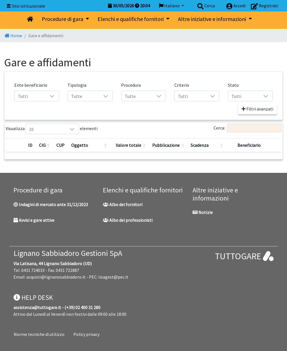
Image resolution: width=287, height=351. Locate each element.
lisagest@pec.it (113, 277)
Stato (233, 85)
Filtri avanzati (257, 109)
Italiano (169, 5)
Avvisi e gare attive (33, 220)
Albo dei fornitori (122, 204)
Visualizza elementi (32, 129)
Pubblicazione (166, 145)
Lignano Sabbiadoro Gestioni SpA (67, 253)
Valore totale (128, 145)
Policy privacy (86, 334)
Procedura (131, 85)
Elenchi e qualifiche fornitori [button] (131, 18)
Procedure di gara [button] (63, 18)
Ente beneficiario (30, 85)
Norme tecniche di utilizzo (39, 334)
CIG (42, 145)
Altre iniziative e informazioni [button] (212, 18)
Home (13, 35)
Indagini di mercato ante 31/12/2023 (50, 204)
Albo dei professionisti (127, 220)
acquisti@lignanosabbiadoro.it (55, 277)
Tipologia (77, 85)
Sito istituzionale (28, 6)
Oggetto (79, 145)
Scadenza (200, 145)
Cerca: (247, 128)
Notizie (203, 212)
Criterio (181, 85)
